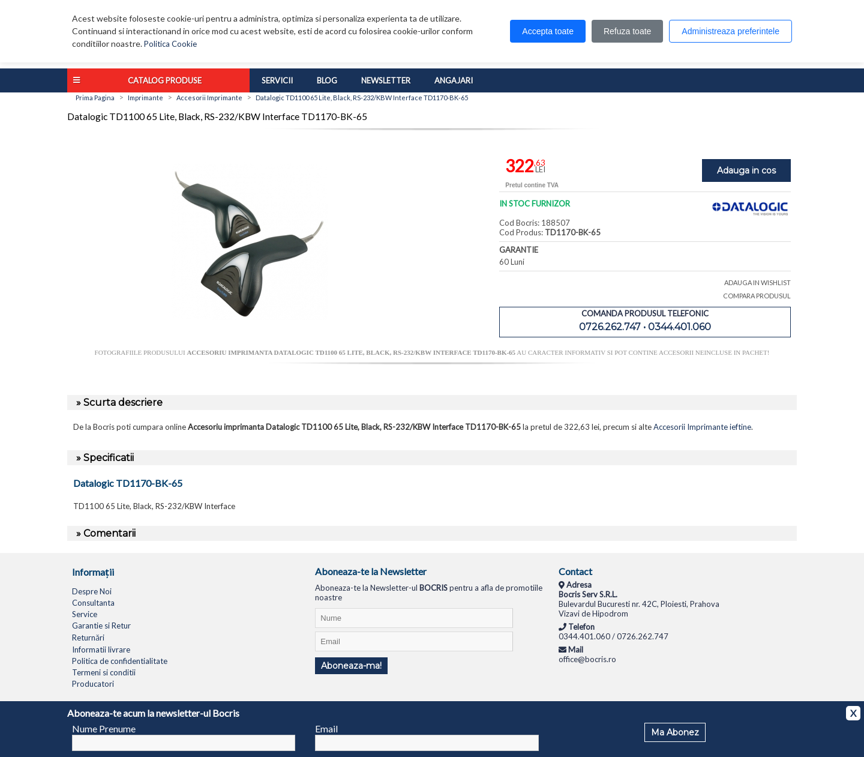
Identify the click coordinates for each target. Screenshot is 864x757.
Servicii (277, 80)
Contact (575, 571)
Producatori (93, 684)
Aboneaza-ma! (351, 665)
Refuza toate (627, 31)
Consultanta (93, 603)
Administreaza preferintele (730, 31)
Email (326, 728)
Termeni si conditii (104, 672)
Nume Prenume (104, 728)
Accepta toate (548, 31)
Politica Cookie (170, 44)
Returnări (88, 637)
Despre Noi (92, 591)
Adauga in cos (746, 170)
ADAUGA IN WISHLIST (757, 282)
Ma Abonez (675, 732)
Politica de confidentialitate (119, 661)
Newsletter (385, 80)
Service (84, 614)
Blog (327, 80)
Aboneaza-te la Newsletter (371, 571)
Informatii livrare (101, 649)
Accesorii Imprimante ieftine (702, 427)
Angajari (453, 80)
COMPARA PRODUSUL (757, 296)
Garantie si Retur (101, 625)
